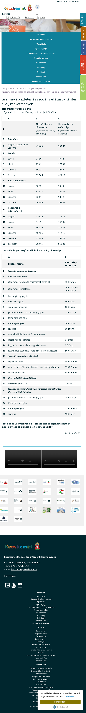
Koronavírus (41, 76)
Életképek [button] (41, 72)
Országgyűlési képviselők (41, 671)
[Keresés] (23, 14)
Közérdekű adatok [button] (40, 679)
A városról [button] (41, 34)
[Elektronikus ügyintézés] (47, 482)
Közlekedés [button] (41, 62)
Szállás (41, 652)
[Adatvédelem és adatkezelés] (32, 482)
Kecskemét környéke (41, 644)
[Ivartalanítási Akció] (18, 519)
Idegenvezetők (41, 633)
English (41, 17)
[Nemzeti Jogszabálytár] (47, 491)
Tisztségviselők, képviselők (41, 668)
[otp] (47, 510)
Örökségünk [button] (41, 636)
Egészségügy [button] (41, 49)
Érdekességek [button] (40, 639)
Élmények (41, 642)
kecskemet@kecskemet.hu (24, 569)
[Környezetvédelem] (18, 510)
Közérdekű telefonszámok (41, 39)
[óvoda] (32, 510)
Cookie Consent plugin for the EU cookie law (60, 707)
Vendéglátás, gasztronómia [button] (41, 650)
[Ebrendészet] (61, 501)
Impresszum (10, 576)
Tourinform (41, 631)
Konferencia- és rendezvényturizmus (41, 655)
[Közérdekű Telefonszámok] (18, 482)
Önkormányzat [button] (41, 673)
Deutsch (29, 17)
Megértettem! (60, 702)
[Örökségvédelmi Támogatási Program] (32, 491)
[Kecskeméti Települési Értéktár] (32, 501)
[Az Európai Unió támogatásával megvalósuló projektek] (61, 482)
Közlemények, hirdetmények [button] (41, 687)
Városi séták (41, 647)
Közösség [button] (41, 67)
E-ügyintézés (13, 17)
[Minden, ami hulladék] (18, 491)
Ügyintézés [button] (41, 44)
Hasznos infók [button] (41, 658)
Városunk (82, 19)
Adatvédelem (40, 682)
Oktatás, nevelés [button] (41, 58)
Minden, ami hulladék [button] (41, 81)
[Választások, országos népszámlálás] (61, 491)
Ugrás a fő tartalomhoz (68, 1)
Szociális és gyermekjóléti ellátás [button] (41, 53)
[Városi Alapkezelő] (75, 501)
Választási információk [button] (41, 690)
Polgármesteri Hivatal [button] (41, 676)
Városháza (41, 664)
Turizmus (40, 627)
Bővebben (70, 696)
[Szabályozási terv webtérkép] (75, 491)
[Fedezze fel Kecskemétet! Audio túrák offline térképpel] (18, 501)
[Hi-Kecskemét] (75, 482)
